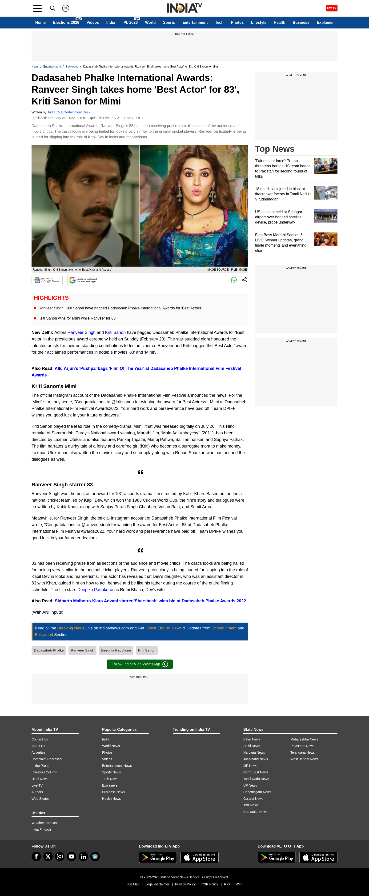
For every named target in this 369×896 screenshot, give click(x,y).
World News (111, 746)
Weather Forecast (45, 823)
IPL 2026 (130, 22)
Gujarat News (253, 798)
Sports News (111, 772)
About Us (38, 746)
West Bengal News (304, 759)
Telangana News (302, 752)
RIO (227, 884)
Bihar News (251, 739)
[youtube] (71, 856)
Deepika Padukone (95, 589)
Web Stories (40, 798)
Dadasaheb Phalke (49, 650)
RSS (239, 884)
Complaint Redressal (47, 759)
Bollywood (72, 66)
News (35, 66)
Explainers (109, 785)
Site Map (132, 884)
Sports (169, 22)
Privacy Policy (185, 884)
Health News (111, 798)
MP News (250, 766)
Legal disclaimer (157, 884)
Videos (93, 22)
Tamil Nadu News (256, 779)
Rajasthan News (302, 746)
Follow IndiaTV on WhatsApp (140, 664)
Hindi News (40, 779)
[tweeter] (48, 856)
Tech (219, 22)
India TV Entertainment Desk (69, 112)
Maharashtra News (304, 739)
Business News (113, 792)
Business (301, 22)
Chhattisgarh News (257, 792)
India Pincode (42, 829)
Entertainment (195, 22)
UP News (250, 785)
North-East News (255, 772)
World (150, 22)
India (110, 22)
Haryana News (254, 752)
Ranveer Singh (82, 332)
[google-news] (95, 856)
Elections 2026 (66, 22)
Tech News (110, 779)
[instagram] (59, 856)
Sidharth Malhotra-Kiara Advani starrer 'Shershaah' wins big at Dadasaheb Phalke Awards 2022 (150, 601)
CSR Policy (209, 884)
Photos (237, 22)
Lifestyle (258, 22)
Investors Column (44, 772)
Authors (37, 792)
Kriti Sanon (115, 332)
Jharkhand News (255, 759)
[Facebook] (36, 856)
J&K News (251, 805)
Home (40, 22)
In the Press (40, 766)
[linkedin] (83, 856)
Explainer (325, 22)
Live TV (37, 785)
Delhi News (251, 746)
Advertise (38, 752)
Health (279, 22)
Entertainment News (117, 766)
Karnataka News (255, 812)
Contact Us (40, 739)
